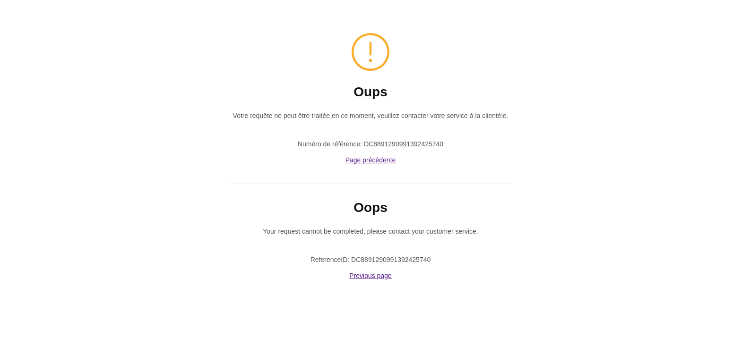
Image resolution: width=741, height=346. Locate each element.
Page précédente (370, 160)
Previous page (370, 275)
